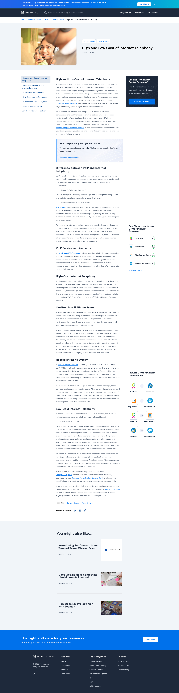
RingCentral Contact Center (147, 255)
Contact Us (66, 665)
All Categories (95, 686)
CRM (91, 678)
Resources (65, 674)
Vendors (64, 669)
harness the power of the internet (70, 127)
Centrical (139, 238)
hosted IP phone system (68, 365)
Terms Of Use (123, 665)
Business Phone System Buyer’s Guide (88, 478)
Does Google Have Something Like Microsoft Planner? (77, 576)
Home (63, 661)
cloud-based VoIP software (69, 253)
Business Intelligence (98, 674)
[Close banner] (154, 4)
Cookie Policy (123, 669)
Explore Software (142, 101)
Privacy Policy (124, 661)
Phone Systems (103, 41)
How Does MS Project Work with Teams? (76, 605)
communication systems (66, 103)
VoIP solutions (62, 207)
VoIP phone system (64, 475)
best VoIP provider (112, 489)
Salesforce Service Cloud (146, 263)
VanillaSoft (140, 247)
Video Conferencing (98, 665)
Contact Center (89, 41)
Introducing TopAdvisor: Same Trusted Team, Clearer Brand (78, 547)
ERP (91, 682)
